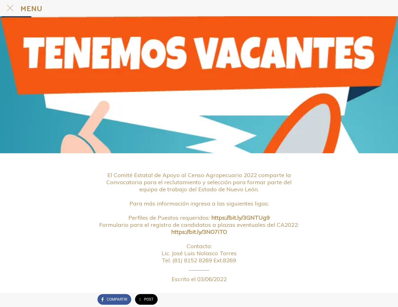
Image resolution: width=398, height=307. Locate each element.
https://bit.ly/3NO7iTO (199, 231)
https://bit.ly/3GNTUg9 (240, 217)
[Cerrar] (10, 8)
